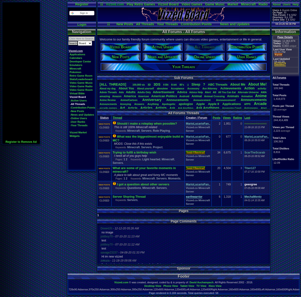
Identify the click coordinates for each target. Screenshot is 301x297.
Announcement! (226, 100)
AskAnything (185, 108)
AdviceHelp (196, 92)
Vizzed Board (168, 4)
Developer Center (80, 61)
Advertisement (164, 92)
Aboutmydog (107, 88)
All (214, 92)
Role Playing (161, 130)
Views (227, 117)
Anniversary (151, 100)
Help (295, 4)
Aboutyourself (145, 88)
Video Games (191, 4)
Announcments (108, 104)
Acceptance (177, 88)
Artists (161, 108)
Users (287, 4)
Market (232, 4)
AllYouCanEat (227, 92)
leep (195, 84)
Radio (263, 4)
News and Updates (234, 24)
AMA (264, 92)
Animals (233, 96)
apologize (186, 104)
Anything (153, 104)
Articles (146, 108)
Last (247, 117)
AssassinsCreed (231, 108)
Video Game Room (81, 89)
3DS (157, 84)
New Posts (124, 24)
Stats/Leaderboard (81, 79)
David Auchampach (202, 282)
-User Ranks (77, 121)
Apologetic (169, 104)
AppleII (213, 104)
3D (149, 84)
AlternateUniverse (248, 92)
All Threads (145, 24)
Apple (200, 104)
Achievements (230, 88)
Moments (174, 178)
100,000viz (139, 84)
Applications (77, 54)
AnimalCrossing (214, 96)
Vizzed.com (115, 4)
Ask (172, 108)
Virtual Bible (77, 93)
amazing (105, 96)
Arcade (260, 104)
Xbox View (214, 285)
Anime (261, 96)
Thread (117, 117)
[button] (81, 13)
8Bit (165, 84)
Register (82, 4)
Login (81, 24)
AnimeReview (108, 100)
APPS (247, 104)
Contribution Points (196, 24)
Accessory (193, 88)
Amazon (117, 96)
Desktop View (152, 285)
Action (249, 88)
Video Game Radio (81, 86)
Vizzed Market (78, 132)
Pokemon (75, 72)
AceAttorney (209, 88)
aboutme (162, 88)
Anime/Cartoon (128, 100)
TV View (201, 285)
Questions (134, 188)
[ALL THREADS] (113, 84)
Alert (208, 92)
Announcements (254, 100)
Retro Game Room (81, 75)
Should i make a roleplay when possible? (147, 123)
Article (132, 108)
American (143, 96)
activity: (262, 88)
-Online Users (78, 118)
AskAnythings (207, 108)
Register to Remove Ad (21, 142)
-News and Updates (82, 114)
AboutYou (126, 88)
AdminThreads (108, 92)
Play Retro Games (141, 4)
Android (184, 96)
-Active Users (78, 100)
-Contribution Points (82, 107)
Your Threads (167, 24)
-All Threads (77, 104)
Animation (247, 96)
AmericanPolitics (164, 96)
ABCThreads (217, 84)
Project (158, 147)
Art (122, 108)
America (130, 96)
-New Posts (77, 111)
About (277, 4)
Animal (196, 96)
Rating (237, 117)
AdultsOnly (144, 92)
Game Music (215, 4)
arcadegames (108, 108)
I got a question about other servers (143, 184)
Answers (139, 104)
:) (188, 84)
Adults (130, 92)
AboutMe (237, 84)
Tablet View (187, 285)
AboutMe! (257, 84)
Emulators (76, 65)
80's (182, 84)
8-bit (174, 84)
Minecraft (248, 4)
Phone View (170, 285)
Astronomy (251, 108)
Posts (217, 117)
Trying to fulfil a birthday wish (134, 152)
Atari (264, 108)
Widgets (75, 136)
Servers (146, 130)
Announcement (202, 100)
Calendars (76, 58)
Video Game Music (81, 82)
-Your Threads (79, 125)
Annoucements (177, 100)
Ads (121, 92)
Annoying (125, 104)
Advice (182, 92)
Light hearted (151, 159)
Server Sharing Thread (129, 196)
